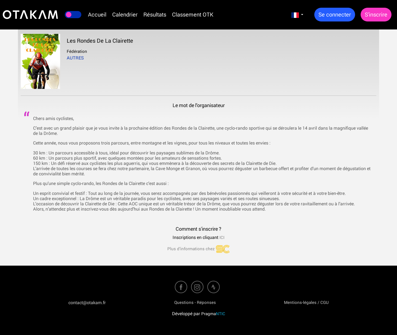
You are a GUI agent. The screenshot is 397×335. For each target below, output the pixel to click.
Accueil (97, 14)
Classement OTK (192, 14)
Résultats (154, 14)
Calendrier (125, 14)
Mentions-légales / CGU (306, 302)
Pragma (213, 313)
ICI (221, 237)
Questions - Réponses (195, 302)
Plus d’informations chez (198, 248)
